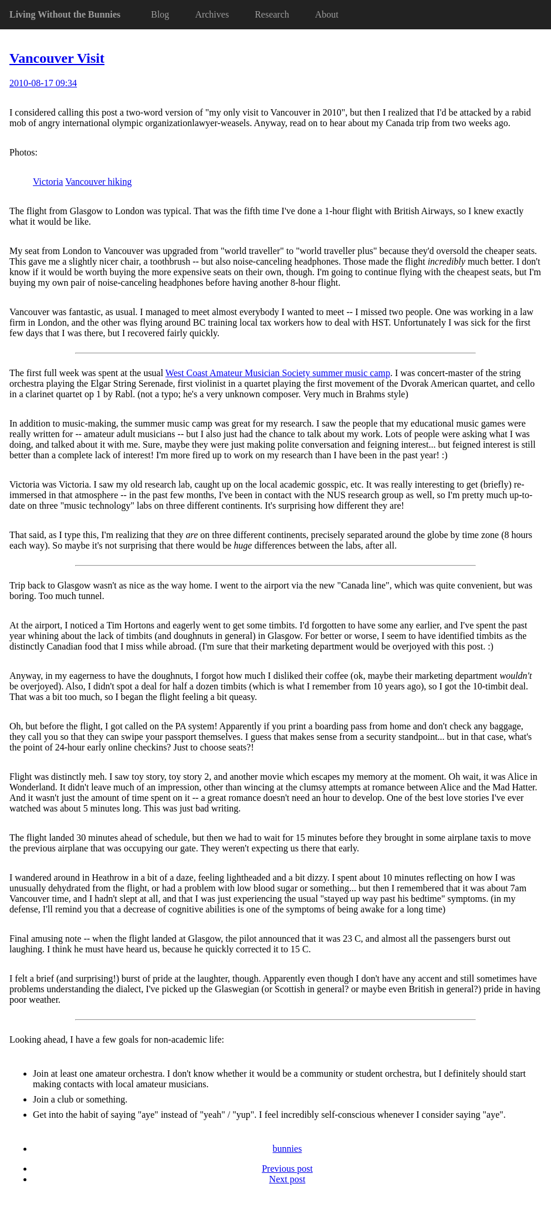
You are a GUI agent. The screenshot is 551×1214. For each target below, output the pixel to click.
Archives (212, 14)
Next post (287, 1179)
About (327, 14)
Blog (160, 14)
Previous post (287, 1169)
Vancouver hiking (98, 182)
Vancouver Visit (56, 58)
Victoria (48, 182)
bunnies (287, 1149)
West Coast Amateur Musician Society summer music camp (277, 373)
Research (272, 14)
